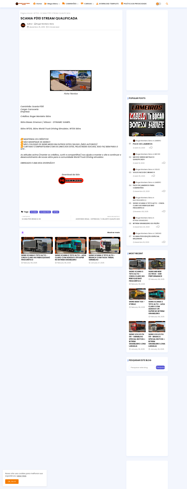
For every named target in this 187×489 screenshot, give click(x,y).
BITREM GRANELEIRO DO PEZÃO (146, 223)
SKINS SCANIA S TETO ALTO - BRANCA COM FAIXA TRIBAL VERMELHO (102, 257)
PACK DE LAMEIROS (142, 144)
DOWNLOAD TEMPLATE (107, 3)
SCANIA (34, 212)
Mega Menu (51, 3)
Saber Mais (21, 476)
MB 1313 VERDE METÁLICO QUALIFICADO (143, 158)
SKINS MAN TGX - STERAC (137, 302)
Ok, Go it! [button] (12, 481)
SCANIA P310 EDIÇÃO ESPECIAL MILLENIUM (146, 237)
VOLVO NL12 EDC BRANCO (144, 172)
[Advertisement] (72, 50)
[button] (167, 3)
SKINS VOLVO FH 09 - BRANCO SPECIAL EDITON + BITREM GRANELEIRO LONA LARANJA (156, 340)
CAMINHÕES (69, 3)
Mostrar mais (113, 232)
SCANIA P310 (45, 212)
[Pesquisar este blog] (142, 368)
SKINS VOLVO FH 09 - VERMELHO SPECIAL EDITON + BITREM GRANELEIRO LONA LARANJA (137, 340)
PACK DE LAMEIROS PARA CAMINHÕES (143, 186)
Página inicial (26, 13)
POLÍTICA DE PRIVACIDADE (133, 3)
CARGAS (86, 3)
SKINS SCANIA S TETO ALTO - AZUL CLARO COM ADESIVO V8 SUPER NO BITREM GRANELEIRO (70, 257)
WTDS (36, 13)
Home (37, 3)
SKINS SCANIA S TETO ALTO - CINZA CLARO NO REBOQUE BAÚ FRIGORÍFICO (35, 257)
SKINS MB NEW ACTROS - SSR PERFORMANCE (155, 273)
